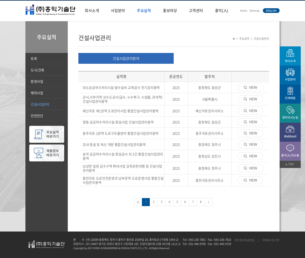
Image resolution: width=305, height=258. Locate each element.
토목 (34, 58)
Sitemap (254, 10)
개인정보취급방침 (244, 240)
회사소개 (92, 10)
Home (243, 10)
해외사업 (37, 92)
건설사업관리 (40, 104)
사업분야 (118, 10)
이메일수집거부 (271, 240)
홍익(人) (221, 10)
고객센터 (196, 10)
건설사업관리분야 (126, 58)
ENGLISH (271, 10)
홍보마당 (170, 10)
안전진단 (37, 115)
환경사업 (37, 81)
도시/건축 (37, 69)
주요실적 (144, 10)
